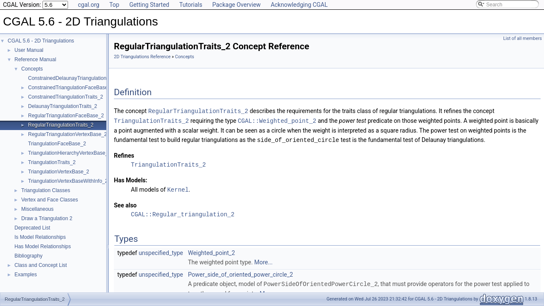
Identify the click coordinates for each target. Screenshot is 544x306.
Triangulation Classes (45, 190)
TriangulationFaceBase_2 (57, 144)
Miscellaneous (37, 209)
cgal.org (88, 4)
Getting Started (149, 4)
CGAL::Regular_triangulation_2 (183, 213)
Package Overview (236, 4)
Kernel (177, 188)
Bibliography (28, 256)
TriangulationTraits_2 (52, 162)
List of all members (522, 38)
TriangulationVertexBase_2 (58, 172)
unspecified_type (161, 251)
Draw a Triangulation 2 (46, 218)
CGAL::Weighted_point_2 (277, 120)
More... (263, 260)
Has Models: (130, 179)
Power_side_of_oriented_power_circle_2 (240, 272)
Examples (25, 275)
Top (114, 4)
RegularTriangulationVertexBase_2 (67, 134)
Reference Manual (35, 59)
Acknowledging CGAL (299, 4)
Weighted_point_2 (211, 251)
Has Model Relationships (42, 246)
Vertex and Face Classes (49, 200)
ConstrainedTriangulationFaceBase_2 (70, 88)
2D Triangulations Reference (142, 57)
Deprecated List (32, 228)
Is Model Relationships (40, 237)
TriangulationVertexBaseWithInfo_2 (68, 181)
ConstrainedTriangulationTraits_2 (65, 97)
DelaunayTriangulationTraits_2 (62, 106)
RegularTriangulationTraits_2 (61, 125)
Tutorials (190, 4)
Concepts (32, 69)
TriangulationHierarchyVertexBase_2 (69, 153)
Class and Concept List (40, 265)
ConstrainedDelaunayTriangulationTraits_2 (76, 78)
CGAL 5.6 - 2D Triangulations (41, 41)
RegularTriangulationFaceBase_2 (66, 116)
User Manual (28, 50)
